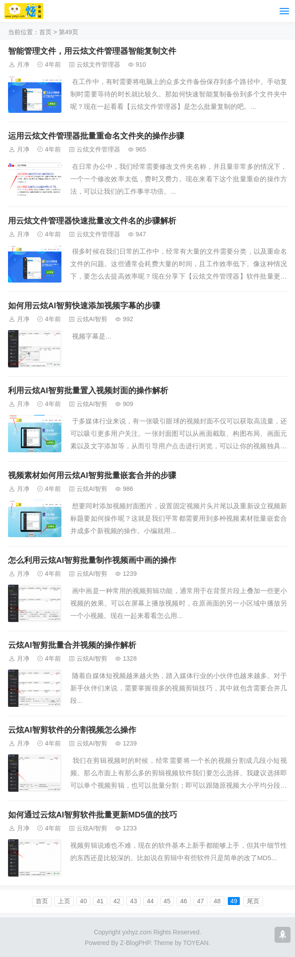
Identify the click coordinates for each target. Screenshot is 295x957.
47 (200, 901)
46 (183, 901)
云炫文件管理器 (98, 64)
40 (83, 901)
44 (150, 901)
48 (217, 901)
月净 (23, 64)
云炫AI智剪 (92, 319)
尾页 (253, 901)
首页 (45, 32)
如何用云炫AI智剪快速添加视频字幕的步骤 (84, 305)
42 (117, 901)
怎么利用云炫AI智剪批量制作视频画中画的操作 (92, 560)
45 (167, 901)
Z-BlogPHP (135, 942)
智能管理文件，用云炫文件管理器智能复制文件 (92, 51)
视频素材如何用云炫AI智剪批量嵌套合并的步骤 (92, 475)
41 (100, 901)
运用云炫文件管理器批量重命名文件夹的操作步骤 (96, 136)
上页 (64, 901)
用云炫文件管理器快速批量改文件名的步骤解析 (92, 220)
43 (133, 901)
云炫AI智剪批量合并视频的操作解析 (72, 645)
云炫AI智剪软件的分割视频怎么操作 (72, 730)
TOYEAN (195, 942)
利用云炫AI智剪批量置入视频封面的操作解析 (88, 390)
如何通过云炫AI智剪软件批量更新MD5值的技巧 (92, 814)
